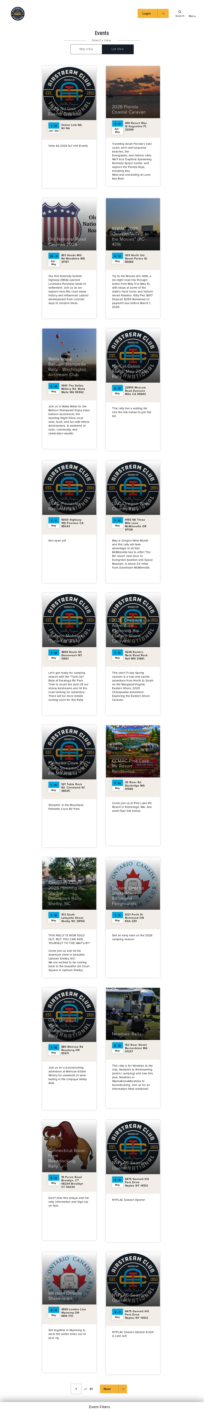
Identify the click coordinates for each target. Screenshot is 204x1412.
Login (146, 13)
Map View (86, 49)
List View (118, 49)
